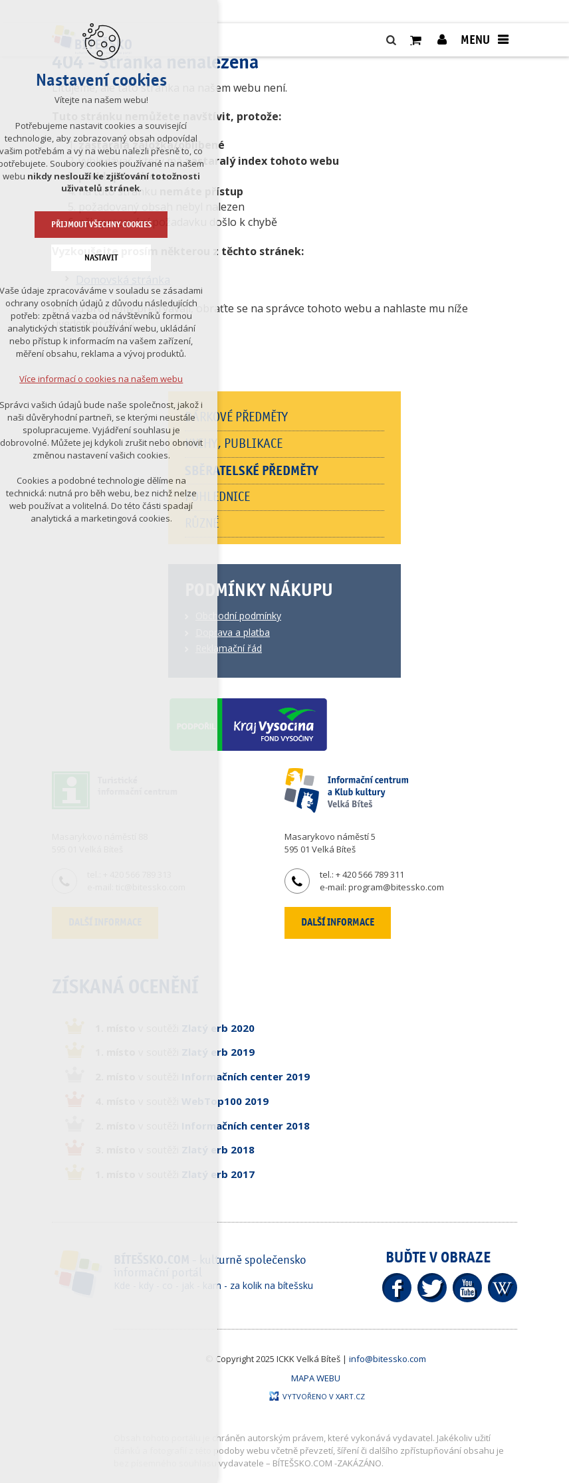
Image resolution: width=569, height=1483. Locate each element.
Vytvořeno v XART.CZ (317, 1396)
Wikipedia (502, 1287)
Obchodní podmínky (238, 615)
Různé (202, 524)
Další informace (337, 922)
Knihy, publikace (234, 444)
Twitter (432, 1287)
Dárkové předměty (236, 417)
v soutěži (175, 1028)
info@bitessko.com (387, 1359)
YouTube (467, 1287)
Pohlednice (217, 497)
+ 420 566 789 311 (370, 874)
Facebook (396, 1287)
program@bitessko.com (396, 887)
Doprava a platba (232, 632)
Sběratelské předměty (251, 470)
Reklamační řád (228, 648)
